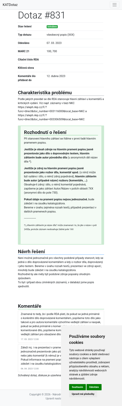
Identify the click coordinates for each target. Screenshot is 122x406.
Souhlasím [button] (77, 387)
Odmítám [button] (94, 387)
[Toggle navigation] (114, 4)
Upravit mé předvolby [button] (83, 394)
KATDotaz (10, 5)
